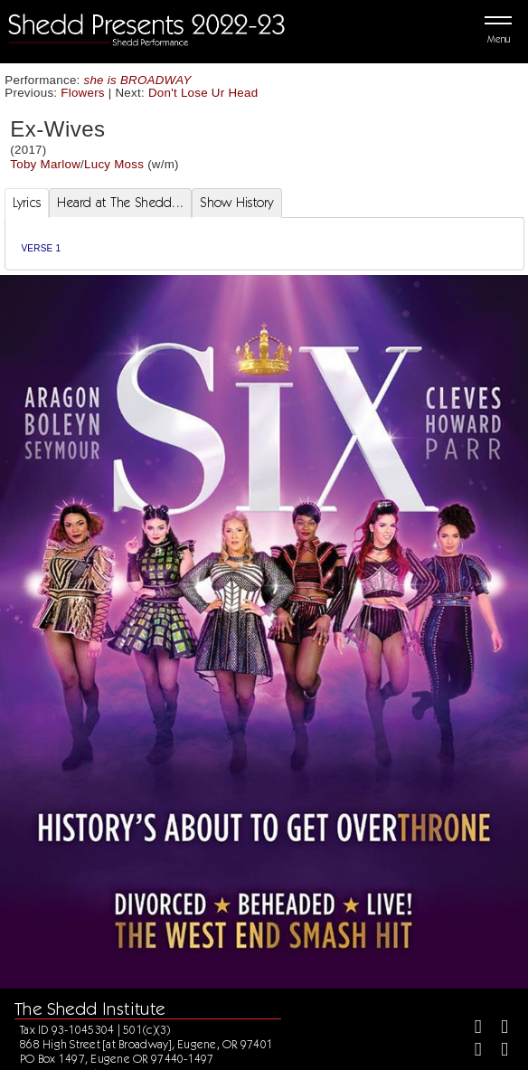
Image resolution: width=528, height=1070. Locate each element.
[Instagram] (470, 1051)
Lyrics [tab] (27, 202)
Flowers (83, 92)
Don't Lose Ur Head (203, 92)
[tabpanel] (264, 244)
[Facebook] (470, 1029)
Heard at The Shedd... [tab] (120, 202)
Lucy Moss (114, 164)
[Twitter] (497, 1029)
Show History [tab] (236, 202)
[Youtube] (497, 1051)
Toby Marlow (45, 164)
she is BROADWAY (138, 80)
